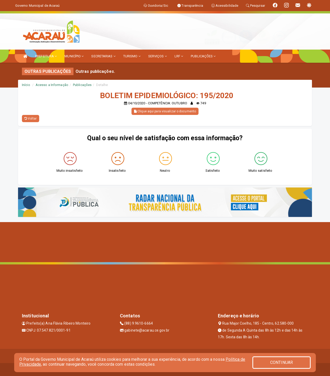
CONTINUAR (281, 362)
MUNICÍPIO (74, 56)
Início (26, 85)
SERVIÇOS (157, 56)
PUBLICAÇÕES (203, 56)
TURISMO (132, 56)
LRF (179, 56)
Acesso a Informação (52, 85)
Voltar (30, 118)
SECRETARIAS (103, 56)
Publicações (82, 85)
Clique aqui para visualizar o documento (165, 111)
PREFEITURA (46, 56)
